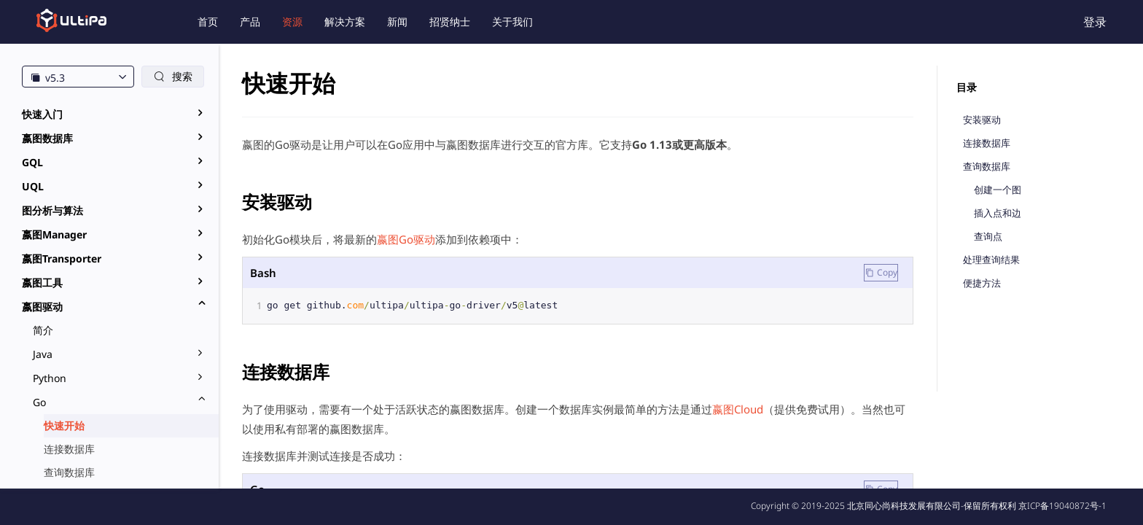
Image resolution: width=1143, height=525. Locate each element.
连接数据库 (69, 449)
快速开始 (64, 425)
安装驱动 (982, 120)
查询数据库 (69, 472)
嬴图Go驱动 (406, 239)
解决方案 (344, 21)
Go (39, 402)
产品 (250, 21)
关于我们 (512, 21)
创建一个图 (997, 190)
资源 (292, 21)
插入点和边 (997, 213)
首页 (208, 21)
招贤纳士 (449, 21)
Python (49, 378)
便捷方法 (982, 283)
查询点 (988, 236)
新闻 (397, 21)
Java (42, 354)
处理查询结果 (991, 260)
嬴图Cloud (737, 409)
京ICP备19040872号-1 (1062, 505)
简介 (43, 330)
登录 (1095, 22)
